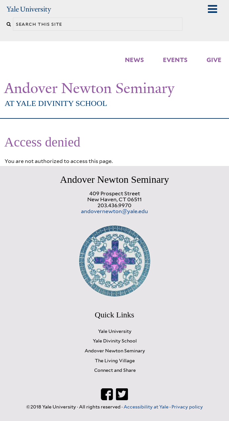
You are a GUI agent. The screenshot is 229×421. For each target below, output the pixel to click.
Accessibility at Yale (147, 406)
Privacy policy (187, 406)
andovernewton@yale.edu (114, 211)
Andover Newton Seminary (89, 88)
